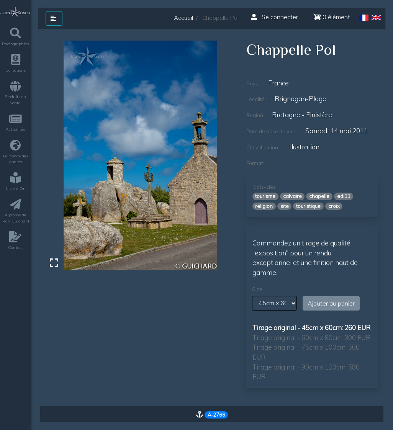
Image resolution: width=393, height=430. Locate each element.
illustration (303, 147)
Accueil (183, 17)
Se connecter (274, 17)
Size (257, 289)
